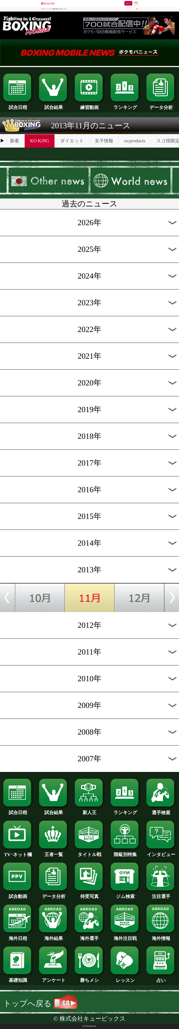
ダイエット (72, 140)
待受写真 (89, 894)
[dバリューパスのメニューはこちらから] (136, 3)
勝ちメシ (89, 978)
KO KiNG (39, 140)
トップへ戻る (40, 1003)
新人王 (89, 810)
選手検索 (161, 810)
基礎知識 (18, 978)
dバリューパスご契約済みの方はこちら (54, 9)
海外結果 (53, 936)
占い (161, 978)
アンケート (53, 978)
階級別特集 (125, 852)
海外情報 (161, 936)
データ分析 (161, 105)
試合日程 (18, 105)
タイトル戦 (89, 852)
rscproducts (134, 140)
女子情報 (104, 140)
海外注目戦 (125, 936)
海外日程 (18, 936)
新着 (14, 140)
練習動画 (89, 105)
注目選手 (161, 894)
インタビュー (161, 852)
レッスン (125, 978)
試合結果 (53, 105)
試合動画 (18, 894)
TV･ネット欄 (18, 852)
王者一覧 (53, 852)
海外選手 (89, 936)
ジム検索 (125, 894)
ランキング (125, 105)
